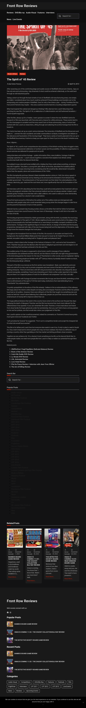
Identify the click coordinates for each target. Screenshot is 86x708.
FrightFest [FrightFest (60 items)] (11, 686)
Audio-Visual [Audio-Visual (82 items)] (12, 682)
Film (13, 438)
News (13, 481)
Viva (13, 510)
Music (13, 478)
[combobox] (68, 16)
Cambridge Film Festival (21, 403)
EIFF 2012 (15, 422)
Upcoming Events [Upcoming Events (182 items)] (32, 691)
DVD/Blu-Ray (16, 414)
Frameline (15, 441)
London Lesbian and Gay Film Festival (26, 470)
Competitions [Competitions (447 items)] (25, 682)
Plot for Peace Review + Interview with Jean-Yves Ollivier (32, 364)
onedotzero (15, 486)
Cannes (14, 406)
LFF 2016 (15, 462)
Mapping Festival (18, 476)
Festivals (14, 435)
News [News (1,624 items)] (10, 691)
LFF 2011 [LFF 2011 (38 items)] (34, 686)
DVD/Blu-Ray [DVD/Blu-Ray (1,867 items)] (39, 682)
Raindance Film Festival (20, 489)
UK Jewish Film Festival (20, 505)
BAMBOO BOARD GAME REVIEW (14, 558)
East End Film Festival (20, 417)
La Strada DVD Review (19, 357)
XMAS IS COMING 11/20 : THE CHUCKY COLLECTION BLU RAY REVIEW (33, 561)
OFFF (13, 484)
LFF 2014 (15, 460)
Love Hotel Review (18, 362)
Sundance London (18, 497)
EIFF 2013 (15, 425)
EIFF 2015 (15, 430)
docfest (14, 411)
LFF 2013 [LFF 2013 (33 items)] (55, 686)
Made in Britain (12, 74)
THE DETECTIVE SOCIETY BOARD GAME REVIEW (52, 559)
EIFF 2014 (15, 427)
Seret (13, 494)
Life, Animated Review (19, 359)
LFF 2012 (15, 454)
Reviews (22, 74)
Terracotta (15, 500)
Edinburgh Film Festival (20, 419)
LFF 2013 (15, 457)
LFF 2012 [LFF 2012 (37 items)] (45, 686)
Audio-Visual (16, 393)
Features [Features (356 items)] (51, 682)
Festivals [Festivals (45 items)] (61, 682)
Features (14, 433)
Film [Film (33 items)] (69, 682)
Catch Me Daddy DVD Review (22, 354)
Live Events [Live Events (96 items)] (67, 686)
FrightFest (15, 443)
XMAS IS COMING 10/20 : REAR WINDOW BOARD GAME (70, 560)
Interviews (15, 449)
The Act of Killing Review (20, 367)
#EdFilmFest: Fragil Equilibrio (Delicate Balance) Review (32, 349)
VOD (13, 513)
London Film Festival (19, 468)
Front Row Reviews (22, 6)
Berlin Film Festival (19, 398)
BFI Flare (15, 401)
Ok (43, 704)
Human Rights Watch (19, 446)
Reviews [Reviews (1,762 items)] (19, 691)
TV (12, 502)
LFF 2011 (15, 452)
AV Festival (15, 395)
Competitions (16, 409)
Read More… (12, 577)
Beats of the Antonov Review (22, 352)
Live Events (15, 465)
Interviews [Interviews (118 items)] (23, 686)
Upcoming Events (18, 508)
